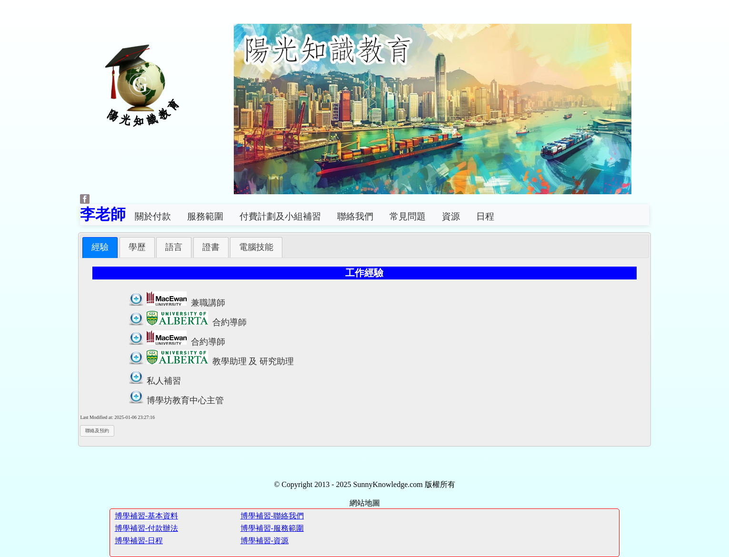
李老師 (103, 214)
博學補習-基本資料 (146, 516)
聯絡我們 (355, 216)
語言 (173, 247)
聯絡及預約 (97, 430)
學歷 (137, 247)
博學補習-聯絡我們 (272, 516)
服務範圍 (205, 216)
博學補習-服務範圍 (272, 528)
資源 (451, 216)
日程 (485, 216)
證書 (211, 247)
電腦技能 (256, 247)
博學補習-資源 (264, 541)
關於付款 (153, 216)
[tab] (100, 247)
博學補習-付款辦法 (146, 528)
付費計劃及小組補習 (280, 216)
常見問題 (407, 216)
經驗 (100, 247)
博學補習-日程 (139, 541)
